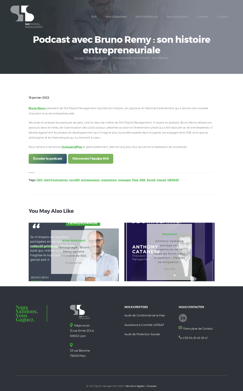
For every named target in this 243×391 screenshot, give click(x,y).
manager (124, 180)
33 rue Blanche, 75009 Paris (80, 349)
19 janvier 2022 (39, 97)
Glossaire (152, 385)
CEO (39, 180)
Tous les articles (96, 58)
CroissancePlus (72, 146)
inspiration (109, 180)
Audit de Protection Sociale (142, 333)
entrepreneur (90, 180)
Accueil (79, 58)
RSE (142, 180)
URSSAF (173, 180)
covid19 (74, 180)
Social (151, 180)
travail (161, 180)
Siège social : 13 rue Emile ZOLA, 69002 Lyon (82, 330)
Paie (135, 180)
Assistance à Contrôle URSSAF (144, 324)
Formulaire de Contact (198, 328)
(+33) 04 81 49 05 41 (195, 337)
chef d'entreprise (56, 180)
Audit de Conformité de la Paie (144, 315)
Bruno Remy (37, 108)
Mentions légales (135, 385)
